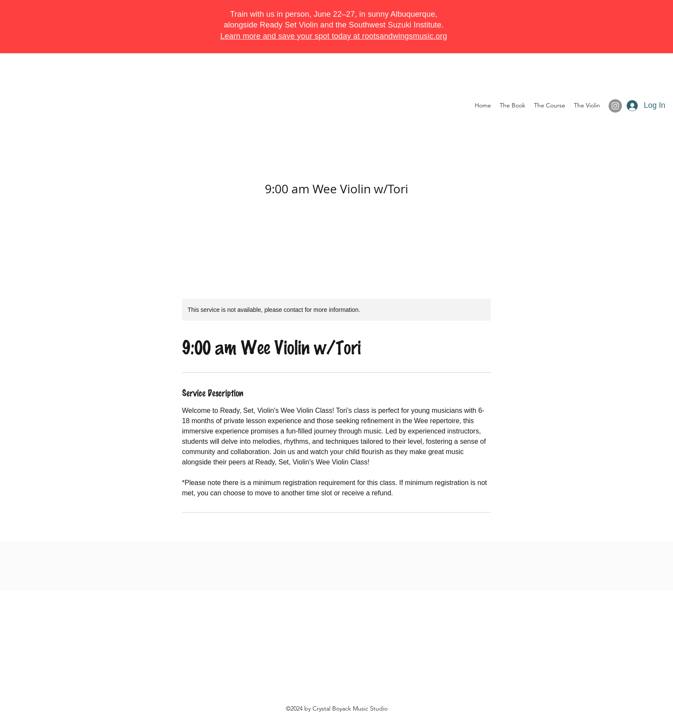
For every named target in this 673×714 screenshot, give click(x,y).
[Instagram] (615, 106)
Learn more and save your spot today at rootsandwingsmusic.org (333, 36)
